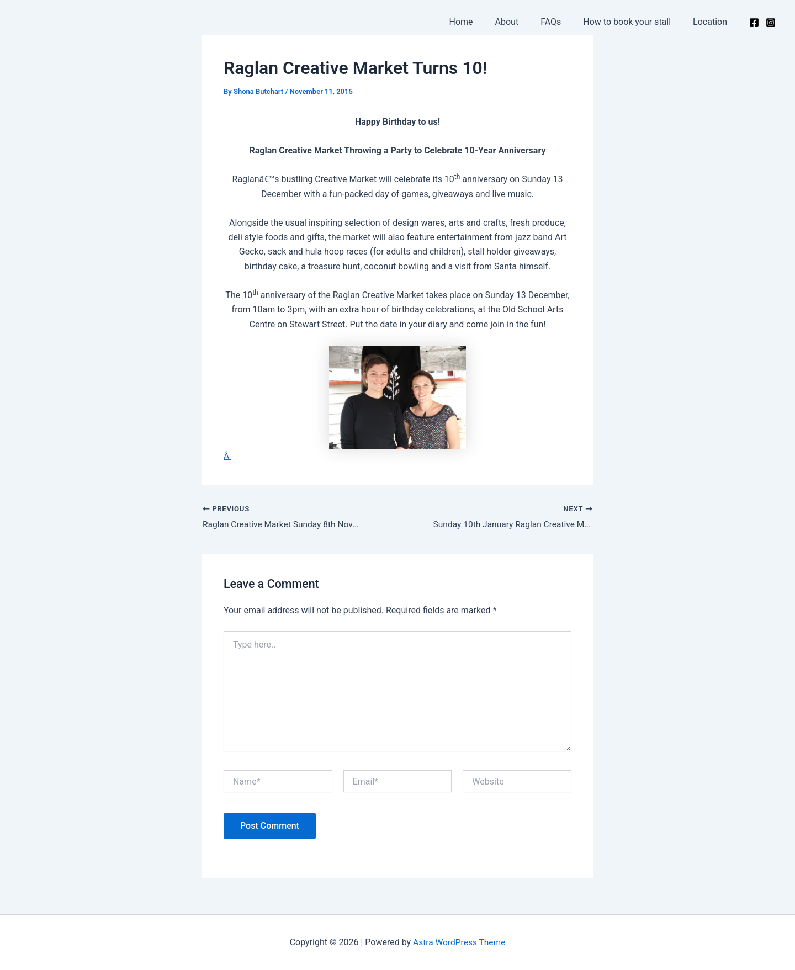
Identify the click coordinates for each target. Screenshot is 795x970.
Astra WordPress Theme (459, 942)
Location (712, 22)
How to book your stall (633, 22)
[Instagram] (771, 23)
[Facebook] (754, 23)
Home (481, 22)
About (522, 22)
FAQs (562, 22)
